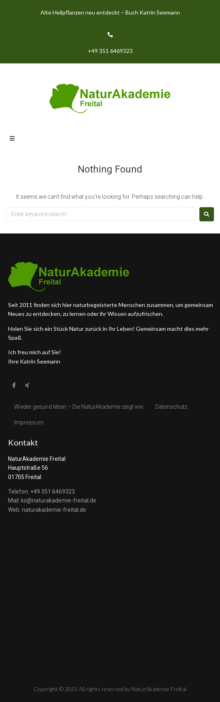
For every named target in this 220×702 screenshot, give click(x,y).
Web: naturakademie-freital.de (47, 510)
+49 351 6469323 (110, 50)
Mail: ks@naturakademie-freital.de (52, 500)
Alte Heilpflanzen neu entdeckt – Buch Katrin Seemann (110, 12)
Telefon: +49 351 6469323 (41, 491)
